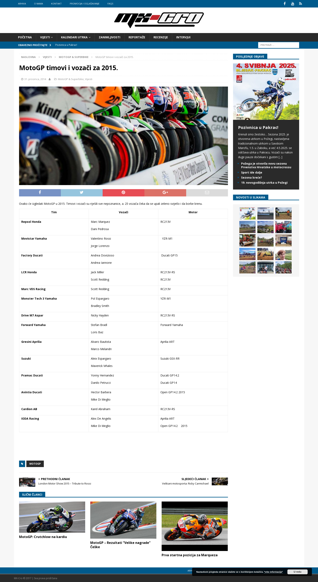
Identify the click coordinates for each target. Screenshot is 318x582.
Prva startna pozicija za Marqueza (190, 555)
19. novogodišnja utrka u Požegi (264, 182)
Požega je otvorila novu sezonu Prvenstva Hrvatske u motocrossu (266, 165)
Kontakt (56, 3)
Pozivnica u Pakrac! (258, 127)
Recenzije (161, 37)
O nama (38, 3)
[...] (280, 157)
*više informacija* (273, 572)
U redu (297, 571)
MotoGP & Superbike (71, 79)
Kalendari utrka (74, 37)
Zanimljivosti (109, 37)
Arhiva (22, 3)
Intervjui (183, 37)
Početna (25, 37)
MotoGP (35, 463)
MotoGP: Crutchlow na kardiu (43, 536)
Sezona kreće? (251, 177)
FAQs (110, 3)
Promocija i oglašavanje (84, 3)
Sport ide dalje (251, 172)
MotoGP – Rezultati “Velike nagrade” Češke (120, 544)
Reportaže (137, 37)
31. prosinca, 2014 (35, 79)
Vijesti (45, 37)
